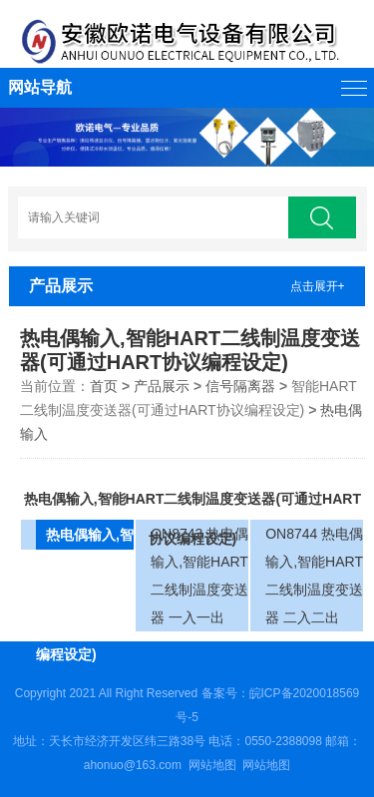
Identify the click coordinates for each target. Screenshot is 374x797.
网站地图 (212, 765)
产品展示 (161, 386)
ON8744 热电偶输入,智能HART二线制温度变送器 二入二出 (314, 575)
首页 (104, 386)
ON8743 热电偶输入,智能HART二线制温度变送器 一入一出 (199, 575)
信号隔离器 (240, 386)
